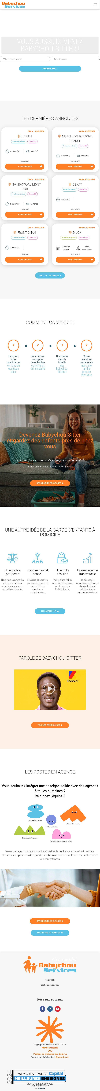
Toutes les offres (50, 275)
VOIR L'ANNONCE (30, 166)
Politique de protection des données (50, 1054)
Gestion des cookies (50, 985)
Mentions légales (50, 1048)
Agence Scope (62, 1057)
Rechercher (50, 68)
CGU (50, 1051)
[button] (50, 690)
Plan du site (50, 980)
